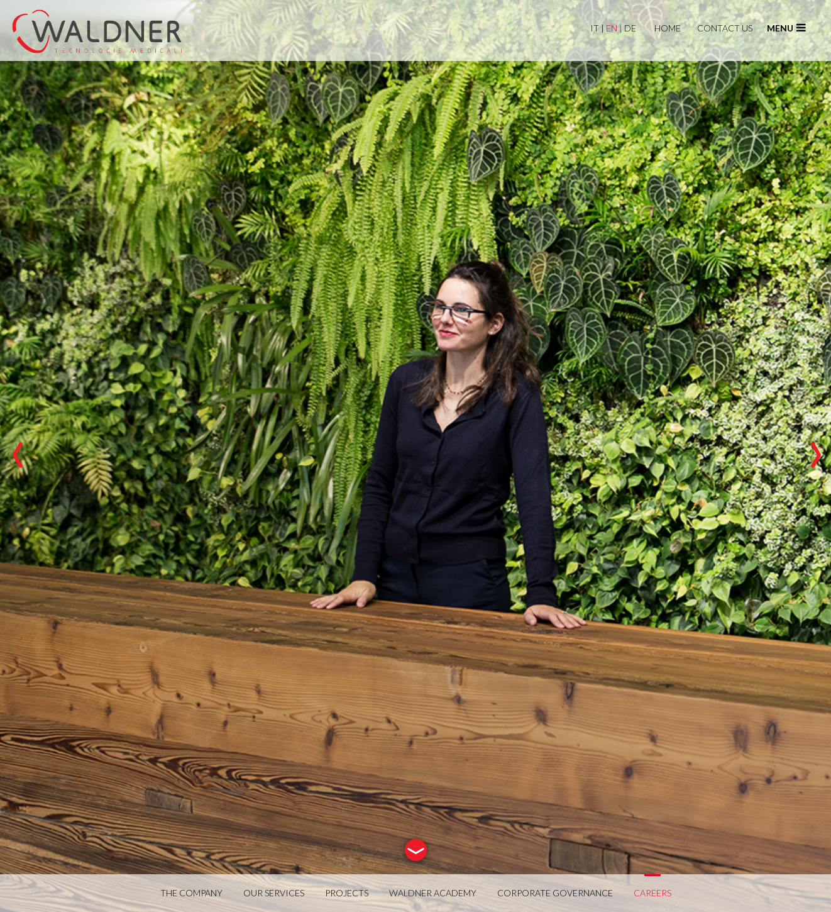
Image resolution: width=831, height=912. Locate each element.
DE (631, 28)
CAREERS (652, 892)
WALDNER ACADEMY (432, 892)
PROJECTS (346, 892)
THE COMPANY (191, 892)
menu (786, 27)
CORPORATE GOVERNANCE (555, 892)
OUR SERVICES (273, 892)
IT (597, 28)
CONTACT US (724, 28)
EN (614, 28)
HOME (667, 28)
